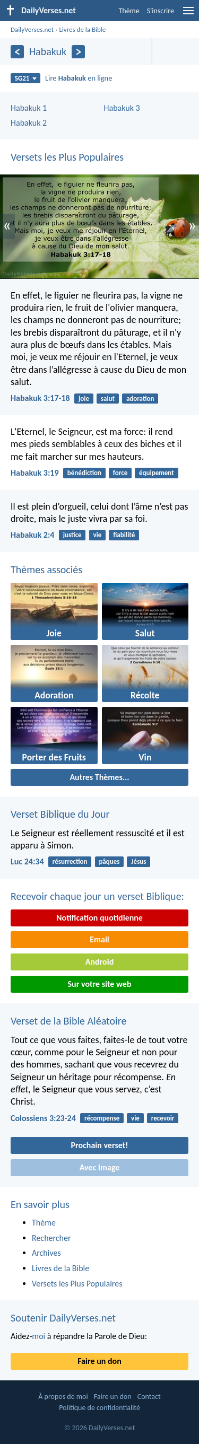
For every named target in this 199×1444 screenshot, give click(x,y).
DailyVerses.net (32, 29)
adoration (140, 398)
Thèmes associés (46, 569)
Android (99, 962)
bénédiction (84, 473)
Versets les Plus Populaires (67, 157)
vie (97, 535)
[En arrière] (17, 51)
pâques (109, 861)
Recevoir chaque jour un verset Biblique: (97, 896)
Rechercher (51, 1238)
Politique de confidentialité (99, 1407)
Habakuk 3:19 (35, 473)
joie (84, 398)
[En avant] (78, 51)
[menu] (188, 14)
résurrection (70, 861)
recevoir (163, 1118)
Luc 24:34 (27, 861)
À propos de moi (63, 1396)
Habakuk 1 (29, 108)
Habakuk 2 (29, 123)
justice (72, 535)
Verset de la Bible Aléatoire (68, 1020)
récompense (101, 1118)
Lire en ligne (78, 78)
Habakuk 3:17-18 (40, 398)
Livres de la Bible (82, 29)
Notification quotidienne (99, 918)
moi (38, 1336)
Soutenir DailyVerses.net (63, 1317)
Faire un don (99, 1361)
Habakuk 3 (122, 108)
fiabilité (124, 535)
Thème (128, 10)
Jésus (138, 861)
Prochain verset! (99, 1145)
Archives (46, 1253)
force (120, 473)
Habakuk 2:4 (32, 535)
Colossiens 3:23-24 (43, 1118)
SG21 (26, 78)
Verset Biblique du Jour (60, 814)
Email (99, 939)
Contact (149, 1396)
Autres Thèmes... (99, 777)
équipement (156, 473)
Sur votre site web (100, 984)
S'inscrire (160, 10)
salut (108, 398)
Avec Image (100, 1167)
